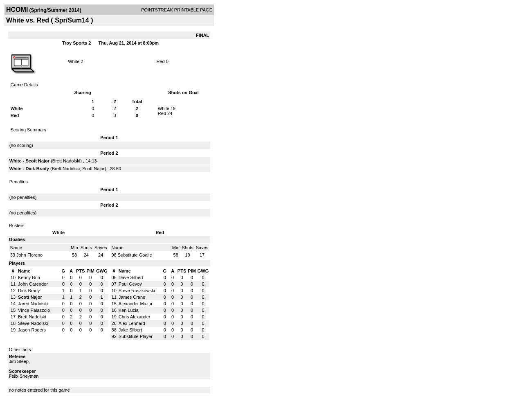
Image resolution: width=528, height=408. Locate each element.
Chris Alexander (135, 316)
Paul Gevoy (130, 284)
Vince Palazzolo (34, 310)
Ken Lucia (129, 310)
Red (160, 61)
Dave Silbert (131, 277)
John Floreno (29, 254)
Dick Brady (37, 168)
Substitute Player (136, 336)
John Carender (33, 284)
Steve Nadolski (33, 323)
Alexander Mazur (136, 303)
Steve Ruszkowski (137, 290)
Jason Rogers (32, 329)
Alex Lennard (132, 323)
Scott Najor (37, 160)
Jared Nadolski (33, 303)
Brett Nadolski (66, 160)
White (73, 61)
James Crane (132, 297)
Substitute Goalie (135, 254)
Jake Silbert (130, 329)
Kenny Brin (29, 277)
